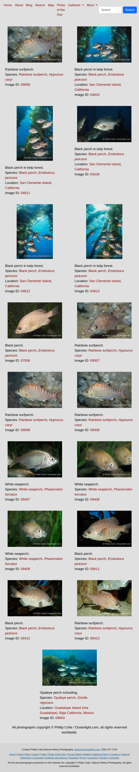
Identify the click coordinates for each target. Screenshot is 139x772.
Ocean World (74, 754)
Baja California (70, 713)
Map (51, 5)
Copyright (114, 757)
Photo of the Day (61, 9)
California (82, 90)
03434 (95, 174)
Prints (83, 757)
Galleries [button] (74, 5)
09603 (60, 718)
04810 (95, 95)
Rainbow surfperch (33, 74)
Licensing (93, 757)
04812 (25, 291)
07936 (25, 360)
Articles (103, 757)
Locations (115, 754)
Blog (29, 5)
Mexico (88, 713)
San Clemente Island (105, 84)
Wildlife (87, 754)
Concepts (38, 757)
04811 (25, 193)
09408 (95, 499)
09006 (25, 84)
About (19, 5)
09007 (95, 360)
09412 (25, 638)
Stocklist (73, 757)
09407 (25, 499)
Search (40, 5)
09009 (95, 430)
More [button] (91, 5)
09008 (25, 430)
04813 (95, 291)
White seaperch (31, 489)
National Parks (100, 754)
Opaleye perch (65, 697)
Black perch (97, 74)
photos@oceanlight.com (87, 749)
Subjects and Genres (56, 757)
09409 (25, 569)
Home (8, 5)
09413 (95, 638)
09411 (95, 569)
